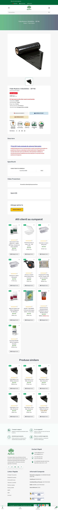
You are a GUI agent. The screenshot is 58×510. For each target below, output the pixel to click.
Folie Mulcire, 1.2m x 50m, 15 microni (29, 408)
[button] (9, 7)
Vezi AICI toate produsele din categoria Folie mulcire (26, 146)
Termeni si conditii (12, 482)
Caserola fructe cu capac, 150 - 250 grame (29, 244)
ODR (9, 492)
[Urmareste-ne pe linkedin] (15, 467)
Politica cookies (11, 485)
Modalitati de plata (12, 477)
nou (10, 225)
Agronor (18, 505)
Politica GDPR (11, 487)
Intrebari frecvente (12, 475)
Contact (29, 3)
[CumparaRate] (19, 117)
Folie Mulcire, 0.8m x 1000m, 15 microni (44, 408)
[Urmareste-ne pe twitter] (12, 467)
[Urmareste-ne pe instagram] (18, 467)
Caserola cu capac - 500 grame (14, 276)
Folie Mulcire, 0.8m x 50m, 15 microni (44, 380)
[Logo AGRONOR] (29, 8)
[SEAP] (38, 113)
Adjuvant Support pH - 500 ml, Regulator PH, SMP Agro (14, 310)
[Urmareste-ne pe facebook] (9, 467)
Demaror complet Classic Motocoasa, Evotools (29, 276)
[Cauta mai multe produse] (49, 7)
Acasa (25, 23)
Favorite (15, 3)
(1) (16, 240)
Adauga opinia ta (17, 209)
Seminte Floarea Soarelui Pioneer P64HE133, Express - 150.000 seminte (44, 310)
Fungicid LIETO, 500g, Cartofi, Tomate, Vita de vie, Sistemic (44, 276)
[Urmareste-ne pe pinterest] (21, 467)
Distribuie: (12, 130)
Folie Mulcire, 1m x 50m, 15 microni (14, 408)
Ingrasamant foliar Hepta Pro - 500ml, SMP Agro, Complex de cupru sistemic (14, 244)
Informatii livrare (11, 480)
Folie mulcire (31, 23)
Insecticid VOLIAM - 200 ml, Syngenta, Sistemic (14, 342)
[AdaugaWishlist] (19, 113)
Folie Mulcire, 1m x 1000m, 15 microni (14, 380)
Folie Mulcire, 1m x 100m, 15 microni (29, 380)
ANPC (9, 490)
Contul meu (22, 3)
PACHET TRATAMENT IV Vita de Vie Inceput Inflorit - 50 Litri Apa (29, 310)
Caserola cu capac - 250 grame (44, 243)
